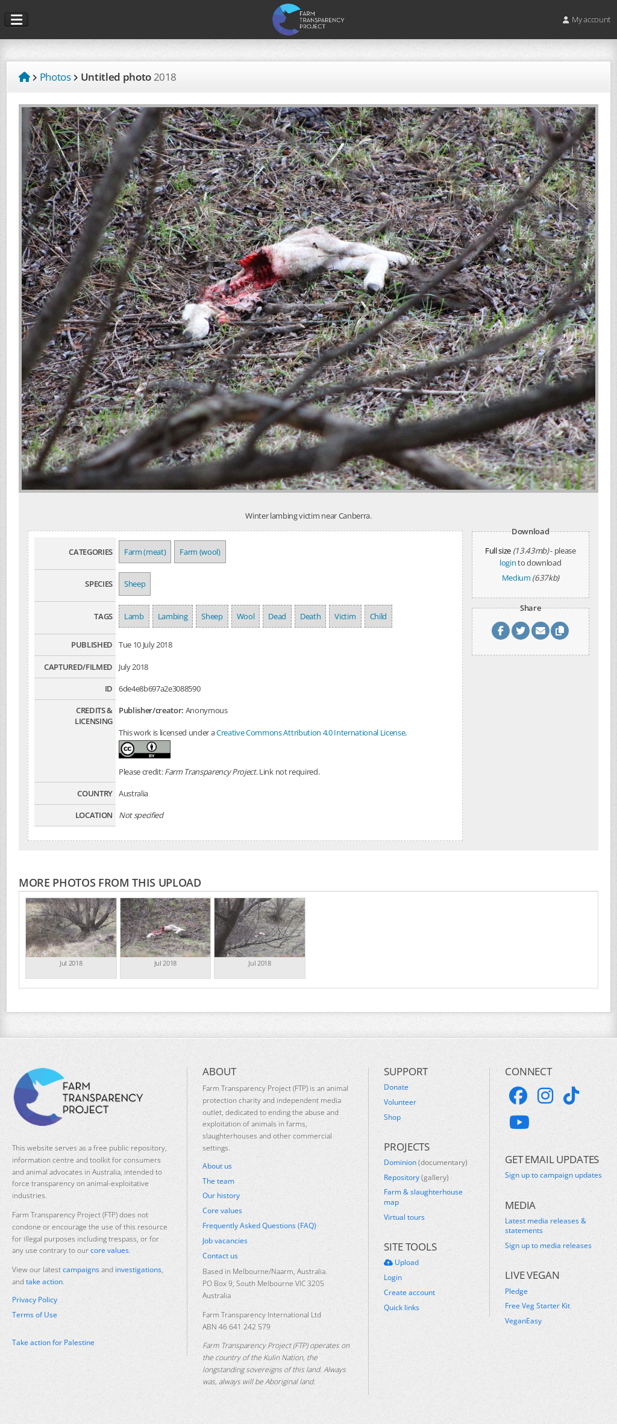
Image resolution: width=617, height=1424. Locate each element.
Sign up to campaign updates (553, 1175)
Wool (246, 616)
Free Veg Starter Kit (537, 1306)
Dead (277, 616)
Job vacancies (225, 1241)
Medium (516, 577)
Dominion (426, 1162)
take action (44, 1281)
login (508, 562)
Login (393, 1277)
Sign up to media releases (548, 1246)
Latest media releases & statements (545, 1226)
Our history (221, 1196)
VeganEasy (523, 1321)
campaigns (81, 1269)
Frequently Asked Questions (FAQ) (259, 1226)
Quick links (401, 1308)
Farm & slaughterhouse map (423, 1197)
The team (218, 1181)
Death (310, 616)
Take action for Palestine (53, 1342)
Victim (344, 616)
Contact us (220, 1256)
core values (109, 1250)
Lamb (134, 616)
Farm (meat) (145, 551)
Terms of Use (34, 1315)
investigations (138, 1269)
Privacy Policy (34, 1300)
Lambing (173, 616)
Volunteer (400, 1102)
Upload (401, 1262)
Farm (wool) (200, 551)
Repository (416, 1177)
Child (378, 616)
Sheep (134, 583)
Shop (392, 1117)
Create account (409, 1293)
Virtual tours (404, 1217)
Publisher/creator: (151, 710)
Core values (222, 1211)
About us (217, 1166)
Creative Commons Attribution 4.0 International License (310, 732)
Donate (396, 1087)
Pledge (516, 1291)
